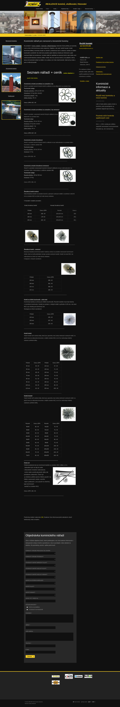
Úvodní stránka (39, 8)
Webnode (34, 703)
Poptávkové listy (64, 8)
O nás (47, 8)
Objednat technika (101, 67)
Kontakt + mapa (76, 8)
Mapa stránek (84, 701)
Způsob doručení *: (31, 604)
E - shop (34, 35)
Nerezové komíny (89, 8)
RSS (90, 701)
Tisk (94, 701)
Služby (54, 8)
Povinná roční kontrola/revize (103, 74)
